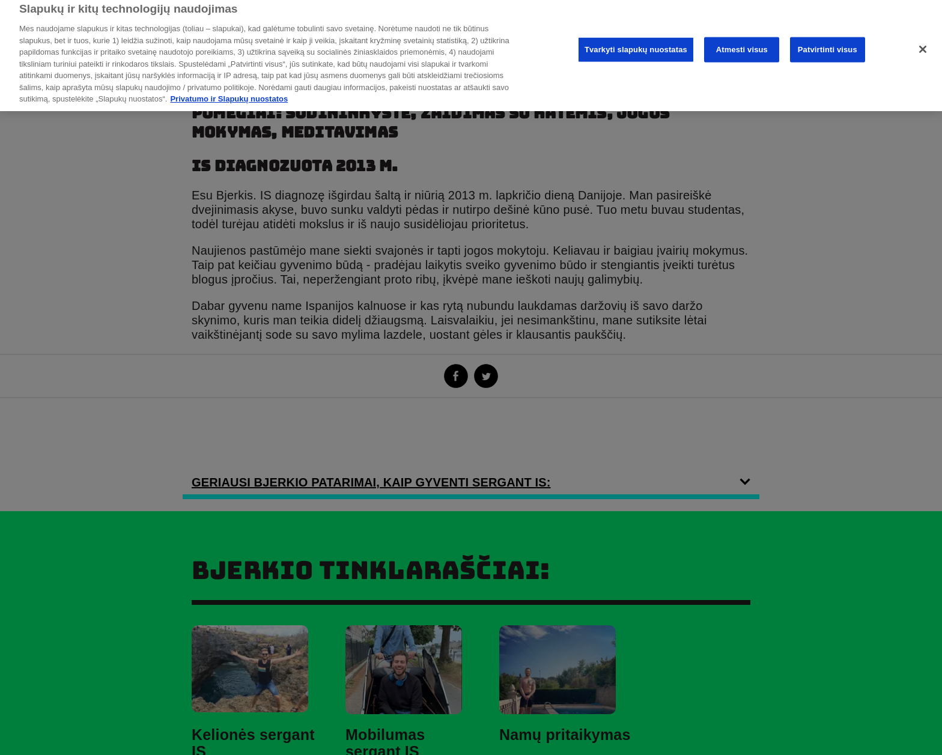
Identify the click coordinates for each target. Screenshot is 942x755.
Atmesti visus (742, 40)
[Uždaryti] (923, 41)
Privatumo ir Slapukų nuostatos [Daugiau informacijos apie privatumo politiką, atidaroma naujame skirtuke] (229, 90)
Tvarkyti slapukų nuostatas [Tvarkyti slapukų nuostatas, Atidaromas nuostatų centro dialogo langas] (636, 40)
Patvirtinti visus (827, 40)
